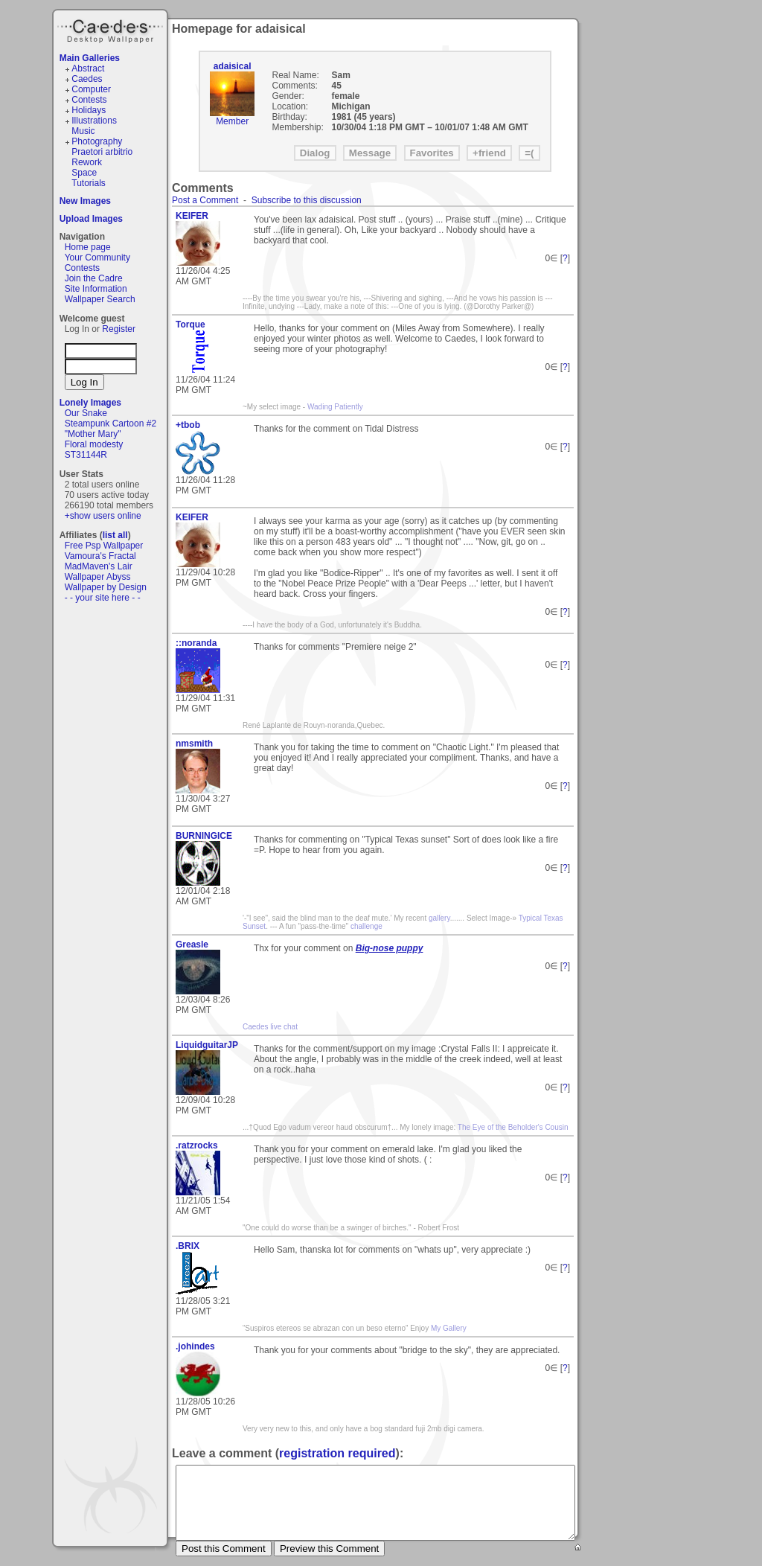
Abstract (87, 68)
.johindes (195, 1346)
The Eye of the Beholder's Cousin (513, 1127)
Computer (91, 89)
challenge (366, 926)
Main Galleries (90, 58)
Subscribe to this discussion (307, 200)
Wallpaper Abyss (98, 577)
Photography (96, 141)
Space (84, 172)
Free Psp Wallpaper (104, 545)
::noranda (196, 643)
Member (232, 121)
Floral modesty (94, 444)
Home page (88, 247)
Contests (88, 100)
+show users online (103, 516)
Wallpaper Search (100, 299)
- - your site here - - (103, 597)
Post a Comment (205, 200)
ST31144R (86, 455)
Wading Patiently (335, 407)
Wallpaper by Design (106, 587)
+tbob (188, 425)
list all (115, 535)
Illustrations (94, 120)
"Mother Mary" (93, 434)
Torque (190, 324)
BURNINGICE (204, 836)
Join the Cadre (94, 278)
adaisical (233, 66)
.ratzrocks (197, 1145)
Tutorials (88, 183)
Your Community (97, 257)
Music (83, 131)
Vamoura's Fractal (100, 556)
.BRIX (187, 1246)
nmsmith (194, 743)
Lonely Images (90, 402)
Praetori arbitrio (101, 152)
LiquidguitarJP (207, 1045)
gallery (439, 918)
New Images (85, 201)
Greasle (192, 944)
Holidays (88, 110)
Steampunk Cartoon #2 (110, 423)
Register (118, 329)
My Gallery (449, 1328)
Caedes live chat (270, 1027)
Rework (86, 162)
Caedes (112, 29)
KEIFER (192, 216)
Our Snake (86, 413)
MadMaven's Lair (98, 566)
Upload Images (91, 219)
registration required (337, 1453)
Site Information (96, 289)
